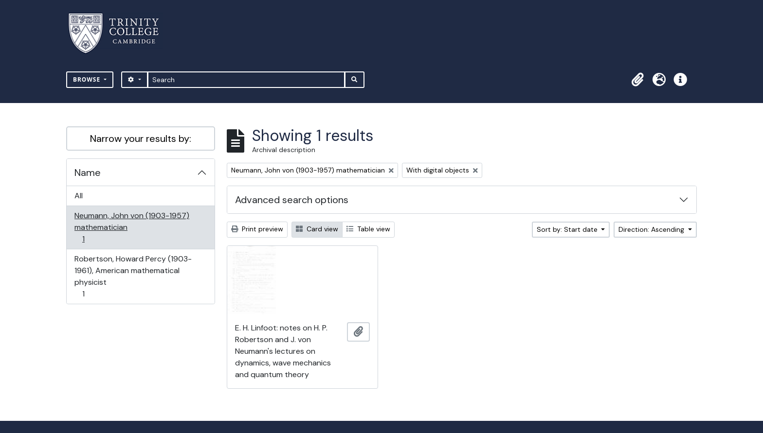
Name (87, 172)
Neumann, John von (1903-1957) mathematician (131, 227)
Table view (368, 229)
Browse (87, 79)
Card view (317, 229)
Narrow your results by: (140, 138)
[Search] (246, 79)
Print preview (257, 229)
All (78, 196)
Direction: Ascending (652, 229)
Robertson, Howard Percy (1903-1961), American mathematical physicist (133, 276)
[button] (637, 79)
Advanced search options (291, 199)
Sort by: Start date (568, 229)
